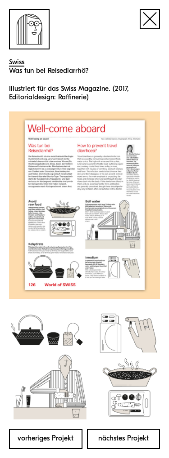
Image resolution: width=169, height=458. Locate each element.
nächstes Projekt (123, 438)
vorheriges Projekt (45, 438)
